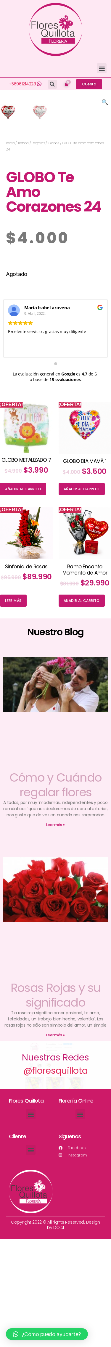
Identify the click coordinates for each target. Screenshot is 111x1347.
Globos (53, 251)
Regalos (38, 251)
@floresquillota (55, 1179)
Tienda (23, 251)
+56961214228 (22, 84)
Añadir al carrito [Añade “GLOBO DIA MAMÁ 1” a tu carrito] (82, 597)
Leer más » (55, 933)
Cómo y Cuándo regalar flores (55, 893)
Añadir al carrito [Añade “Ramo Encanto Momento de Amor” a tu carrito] (82, 708)
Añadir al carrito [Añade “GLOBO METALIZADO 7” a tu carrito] (23, 597)
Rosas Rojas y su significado (55, 1103)
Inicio (10, 251)
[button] (102, 68)
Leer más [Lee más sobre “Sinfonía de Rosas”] (13, 708)
